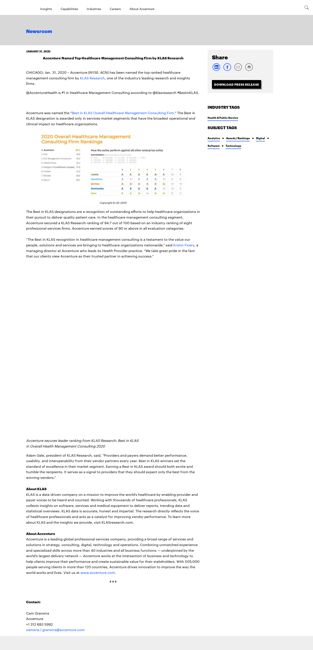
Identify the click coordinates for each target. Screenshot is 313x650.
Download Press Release (236, 84)
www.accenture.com (97, 572)
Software (214, 145)
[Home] (14, 7)
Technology (233, 145)
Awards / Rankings (238, 138)
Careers (115, 9)
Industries (94, 9)
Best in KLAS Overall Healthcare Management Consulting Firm (123, 112)
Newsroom (39, 31)
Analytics (214, 138)
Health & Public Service (223, 117)
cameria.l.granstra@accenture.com (55, 629)
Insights (46, 9)
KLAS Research (92, 78)
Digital (260, 138)
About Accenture (142, 9)
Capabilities (69, 9)
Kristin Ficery (183, 245)
